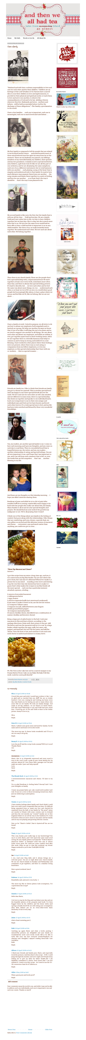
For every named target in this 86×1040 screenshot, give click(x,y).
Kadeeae (14, 877)
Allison (13, 950)
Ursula (13, 802)
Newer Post (11, 1029)
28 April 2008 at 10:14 (22, 928)
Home (9, 38)
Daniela (14, 894)
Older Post (48, 1029)
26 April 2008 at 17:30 (25, 877)
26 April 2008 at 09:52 (25, 741)
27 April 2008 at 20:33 (23, 917)
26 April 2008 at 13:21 (31, 776)
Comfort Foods (26, 682)
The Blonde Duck (17, 776)
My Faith (17, 38)
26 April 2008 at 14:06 (23, 802)
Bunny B (14, 741)
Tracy (13, 833)
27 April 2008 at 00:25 (24, 894)
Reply (13, 717)
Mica (13, 693)
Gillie (13, 972)
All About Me (41, 38)
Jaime (13, 917)
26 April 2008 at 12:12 (27, 756)
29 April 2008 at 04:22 (24, 950)
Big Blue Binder (17, 682)
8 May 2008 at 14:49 (22, 972)
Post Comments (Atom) (24, 1033)
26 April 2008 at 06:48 (22, 693)
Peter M (14, 723)
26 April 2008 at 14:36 (23, 833)
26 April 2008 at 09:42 (24, 723)
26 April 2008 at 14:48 (21, 855)
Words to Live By (28, 38)
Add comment (12, 981)
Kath (13, 928)
